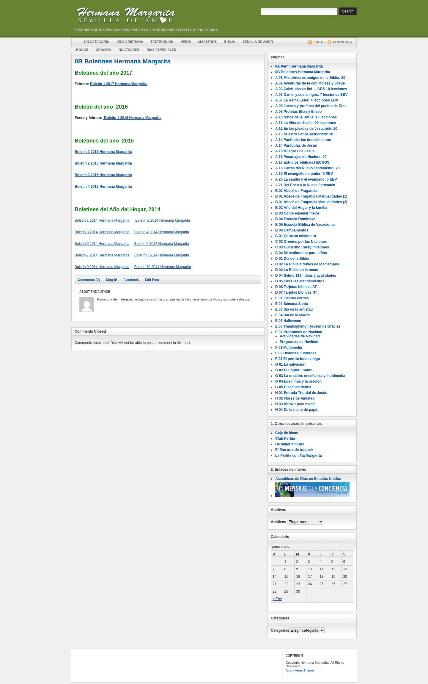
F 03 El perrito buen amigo (297, 359)
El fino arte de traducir (294, 450)
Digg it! (111, 279)
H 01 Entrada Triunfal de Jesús (301, 393)
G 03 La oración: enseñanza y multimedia (310, 376)
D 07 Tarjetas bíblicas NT (296, 292)
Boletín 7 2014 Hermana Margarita (102, 255)
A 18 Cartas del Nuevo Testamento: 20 (307, 168)
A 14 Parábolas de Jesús (296, 145)
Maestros (207, 41)
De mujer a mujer (289, 444)
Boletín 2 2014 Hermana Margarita (162, 220)
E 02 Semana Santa (291, 304)
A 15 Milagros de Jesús (294, 151)
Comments (342, 42)
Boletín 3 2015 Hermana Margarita (103, 175)
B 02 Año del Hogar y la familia (301, 208)
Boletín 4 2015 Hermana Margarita (103, 186)
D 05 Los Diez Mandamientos (299, 281)
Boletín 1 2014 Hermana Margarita (102, 220)
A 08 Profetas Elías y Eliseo (298, 111)
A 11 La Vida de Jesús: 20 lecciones (305, 123)
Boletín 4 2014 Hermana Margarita (161, 232)
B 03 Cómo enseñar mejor (297, 213)
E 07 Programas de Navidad (298, 332)
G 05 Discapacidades (293, 387)
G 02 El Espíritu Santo (293, 370)
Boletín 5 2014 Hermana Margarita (102, 244)
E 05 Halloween (288, 321)
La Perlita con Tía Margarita (298, 455)
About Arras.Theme (300, 670)
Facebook (131, 279)
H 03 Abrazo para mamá (295, 404)
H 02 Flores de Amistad (294, 398)
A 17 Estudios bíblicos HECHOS (302, 162)
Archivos (278, 522)
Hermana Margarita (141, 16)
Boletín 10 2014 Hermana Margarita (162, 267)
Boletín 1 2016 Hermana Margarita (132, 118)
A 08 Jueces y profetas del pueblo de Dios (311, 106)
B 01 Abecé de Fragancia (296, 191)
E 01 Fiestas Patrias (292, 298)
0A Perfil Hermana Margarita (299, 66)
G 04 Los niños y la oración (298, 381)
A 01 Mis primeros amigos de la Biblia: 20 (310, 78)
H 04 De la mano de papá (296, 410)
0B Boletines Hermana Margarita (123, 61)
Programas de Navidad (299, 342)
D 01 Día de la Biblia (292, 258)
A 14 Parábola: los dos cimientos (303, 140)
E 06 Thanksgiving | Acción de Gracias (308, 326)
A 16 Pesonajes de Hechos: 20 (300, 157)
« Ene (277, 599)
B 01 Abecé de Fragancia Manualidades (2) (311, 202)
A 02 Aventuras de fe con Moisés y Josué (310, 83)
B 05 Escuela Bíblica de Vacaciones (305, 225)
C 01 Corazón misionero (295, 236)
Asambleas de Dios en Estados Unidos (308, 479)
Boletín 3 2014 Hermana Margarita (102, 232)
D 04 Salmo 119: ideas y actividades (305, 275)
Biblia (229, 41)
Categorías (280, 630)
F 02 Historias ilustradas (296, 353)
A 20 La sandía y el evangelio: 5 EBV (306, 179)
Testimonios (161, 41)
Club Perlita (285, 438)
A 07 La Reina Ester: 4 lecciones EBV (306, 100)
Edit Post (152, 279)
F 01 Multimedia (288, 347)
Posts (319, 42)
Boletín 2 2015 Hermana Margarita (103, 163)
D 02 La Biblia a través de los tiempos (307, 264)
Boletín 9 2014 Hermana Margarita (102, 267)
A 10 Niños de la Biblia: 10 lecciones (306, 117)
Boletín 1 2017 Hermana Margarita (118, 84)
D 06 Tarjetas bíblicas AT (296, 287)
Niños (185, 41)
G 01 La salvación (290, 364)
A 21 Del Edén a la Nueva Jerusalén (305, 185)
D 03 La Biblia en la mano (296, 270)
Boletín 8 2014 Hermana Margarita (161, 255)
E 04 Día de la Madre (292, 315)
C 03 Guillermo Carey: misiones (302, 247)
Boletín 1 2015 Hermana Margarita (103, 152)
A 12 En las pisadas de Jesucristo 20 (306, 128)
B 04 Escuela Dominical (295, 219)
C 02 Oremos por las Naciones (301, 242)
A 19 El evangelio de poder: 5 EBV (304, 174)
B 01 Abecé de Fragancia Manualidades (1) (311, 196)
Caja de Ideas (286, 433)
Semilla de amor (258, 41)
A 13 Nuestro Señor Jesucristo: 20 (304, 134)
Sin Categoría (96, 41)
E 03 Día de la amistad (294, 309)
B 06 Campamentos (291, 230)
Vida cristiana (130, 41)
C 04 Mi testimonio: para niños (301, 253)
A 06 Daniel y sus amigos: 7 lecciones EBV (311, 95)
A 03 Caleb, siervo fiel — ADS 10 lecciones (311, 89)
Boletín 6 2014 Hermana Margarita (161, 244)
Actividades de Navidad (300, 336)
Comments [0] (89, 279)
